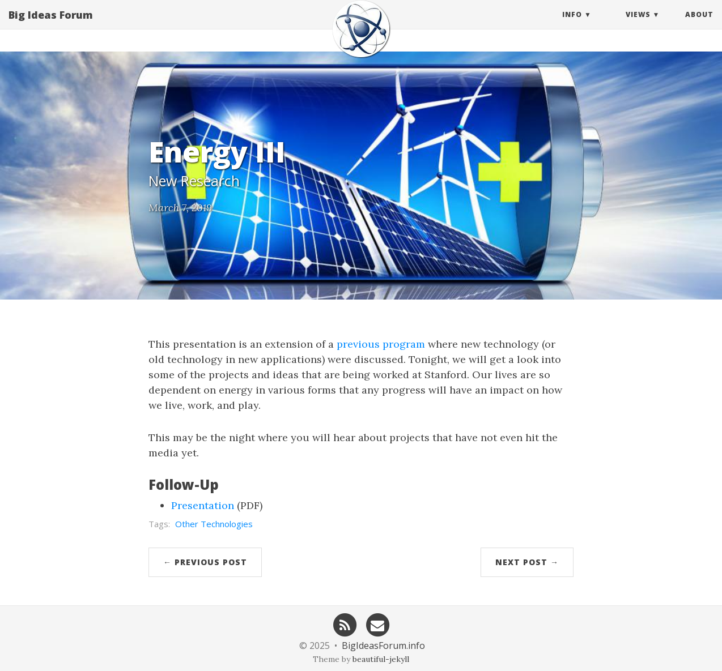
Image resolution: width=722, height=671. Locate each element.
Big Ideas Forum (51, 25)
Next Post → (527, 562)
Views (638, 25)
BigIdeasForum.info (383, 645)
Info (572, 25)
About (699, 25)
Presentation (202, 505)
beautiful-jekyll (380, 659)
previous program (381, 344)
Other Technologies (214, 523)
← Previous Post (205, 562)
